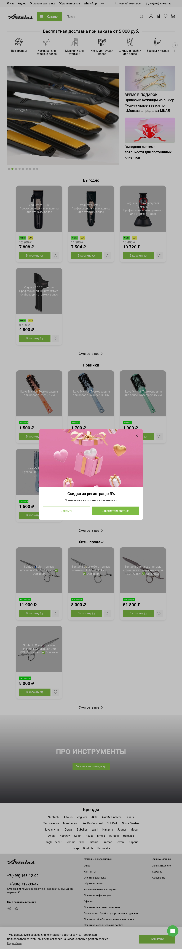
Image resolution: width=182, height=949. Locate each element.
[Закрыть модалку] (136, 436)
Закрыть (67, 511)
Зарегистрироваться (115, 511)
